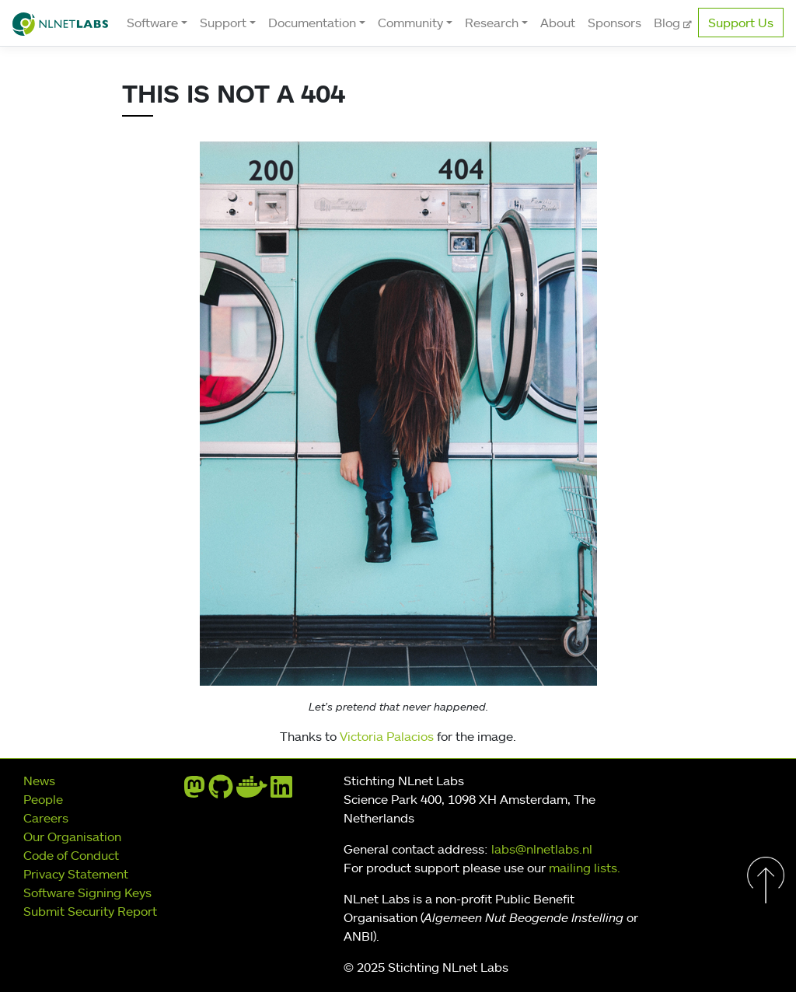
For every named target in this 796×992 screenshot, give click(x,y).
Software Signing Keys (87, 892)
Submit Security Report (90, 911)
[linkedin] (281, 791)
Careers (45, 818)
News (39, 780)
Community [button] (410, 22)
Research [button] (491, 22)
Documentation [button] (312, 22)
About (557, 22)
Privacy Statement (75, 874)
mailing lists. (584, 867)
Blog (668, 22)
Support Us (740, 22)
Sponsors (614, 22)
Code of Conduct (71, 855)
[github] (220, 791)
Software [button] (152, 22)
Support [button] (223, 22)
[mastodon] (194, 791)
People (43, 799)
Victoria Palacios (387, 736)
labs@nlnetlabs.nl (541, 849)
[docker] (251, 791)
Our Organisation (72, 836)
